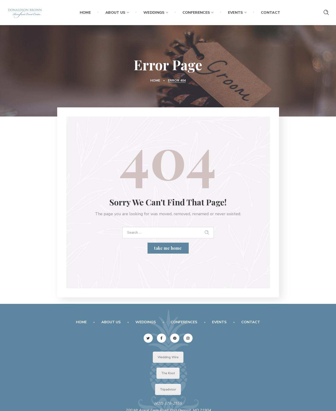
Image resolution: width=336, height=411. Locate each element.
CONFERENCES (184, 322)
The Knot (168, 373)
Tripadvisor (168, 389)
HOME (81, 322)
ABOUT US (111, 322)
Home (155, 80)
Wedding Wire (168, 357)
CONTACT (250, 322)
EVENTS (219, 322)
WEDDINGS (145, 322)
